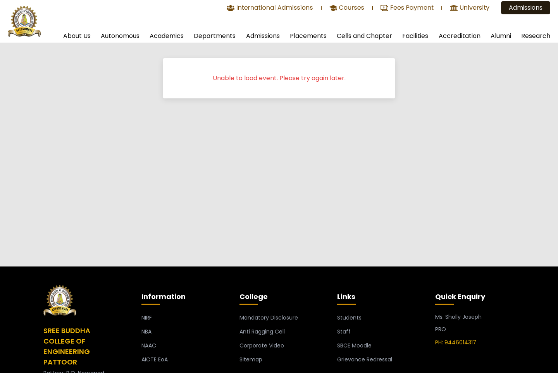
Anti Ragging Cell (262, 331)
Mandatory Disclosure (268, 317)
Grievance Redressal (364, 359)
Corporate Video (261, 345)
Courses (346, 8)
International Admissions (270, 8)
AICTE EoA (154, 359)
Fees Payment (407, 8)
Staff (344, 331)
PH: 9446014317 (455, 342)
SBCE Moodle (354, 345)
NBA (146, 331)
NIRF (146, 317)
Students (349, 317)
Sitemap (250, 359)
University (469, 8)
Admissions (525, 7)
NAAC (148, 345)
